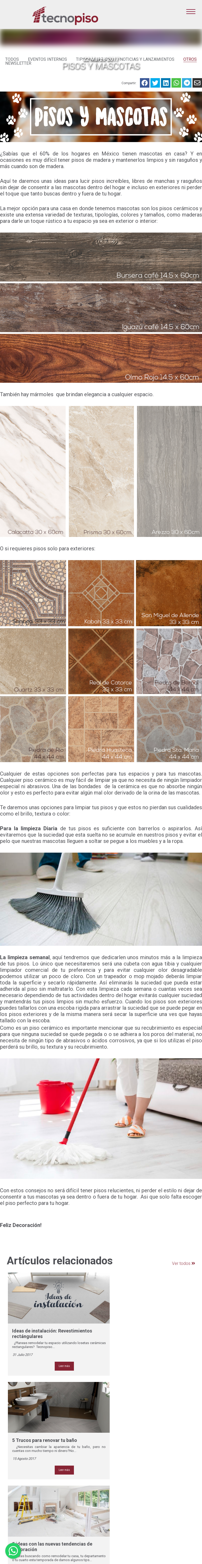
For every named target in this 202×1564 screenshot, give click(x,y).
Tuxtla (61, 1522)
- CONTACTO (116, 1474)
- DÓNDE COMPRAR (121, 1469)
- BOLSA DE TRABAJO (123, 1478)
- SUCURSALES (117, 1465)
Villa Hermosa (67, 1527)
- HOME (111, 1423)
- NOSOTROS (116, 1427)
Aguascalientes (69, 1489)
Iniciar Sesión (176, 1538)
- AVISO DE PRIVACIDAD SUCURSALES (124, 1488)
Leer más (56, 1342)
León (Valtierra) (69, 1505)
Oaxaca (62, 1514)
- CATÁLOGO (115, 1436)
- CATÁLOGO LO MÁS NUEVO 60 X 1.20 (122, 1442)
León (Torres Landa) (72, 1501)
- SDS (109, 1495)
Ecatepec (63, 1497)
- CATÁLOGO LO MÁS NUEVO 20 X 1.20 (122, 1450)
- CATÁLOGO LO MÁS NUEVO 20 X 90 (122, 1459)
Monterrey (64, 1510)
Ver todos (180, 1263)
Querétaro (64, 1518)
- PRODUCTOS (117, 1432)
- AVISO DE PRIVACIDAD (124, 1482)
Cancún (62, 1493)
